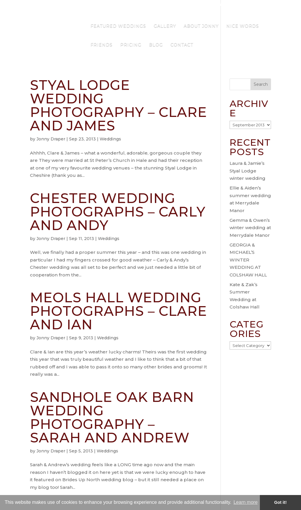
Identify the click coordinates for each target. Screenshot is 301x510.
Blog (156, 45)
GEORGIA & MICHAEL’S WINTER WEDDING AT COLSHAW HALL (248, 260)
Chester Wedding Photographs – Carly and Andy (117, 212)
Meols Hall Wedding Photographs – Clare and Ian (118, 311)
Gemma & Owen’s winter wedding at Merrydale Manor (250, 227)
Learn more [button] (245, 502)
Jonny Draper (50, 139)
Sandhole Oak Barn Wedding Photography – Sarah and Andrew (112, 417)
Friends (102, 45)
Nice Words (242, 26)
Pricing (130, 45)
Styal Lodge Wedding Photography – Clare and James (118, 105)
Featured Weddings (118, 26)
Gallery (165, 26)
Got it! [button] (280, 502)
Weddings (110, 139)
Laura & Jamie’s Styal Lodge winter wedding (247, 170)
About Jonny (201, 26)
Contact (181, 45)
